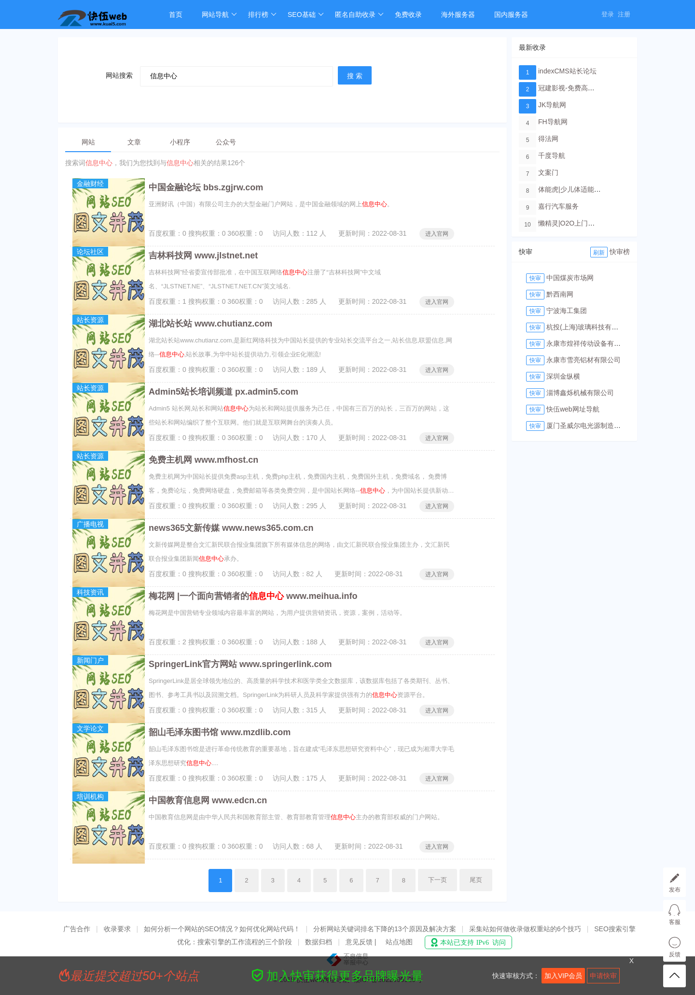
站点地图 (399, 942)
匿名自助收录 (359, 14)
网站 (88, 142)
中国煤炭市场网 (570, 278)
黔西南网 (559, 294)
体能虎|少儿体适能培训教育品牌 (586, 189)
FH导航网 (553, 122)
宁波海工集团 (566, 310)
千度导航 (551, 155)
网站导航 (219, 14)
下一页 (437, 879)
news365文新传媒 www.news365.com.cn (231, 528)
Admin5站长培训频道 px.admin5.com (223, 392)
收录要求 (117, 929)
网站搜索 (119, 75)
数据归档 (318, 942)
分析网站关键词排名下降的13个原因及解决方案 (384, 929)
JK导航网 (552, 105)
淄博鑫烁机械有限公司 (580, 393)
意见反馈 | (362, 942)
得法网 (548, 138)
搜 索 (354, 76)
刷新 (599, 252)
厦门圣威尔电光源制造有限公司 (593, 425)
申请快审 (603, 976)
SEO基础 (306, 14)
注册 (624, 14)
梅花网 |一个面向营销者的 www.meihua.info (253, 596)
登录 (607, 14)
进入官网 (436, 233)
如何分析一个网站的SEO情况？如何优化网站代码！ (222, 929)
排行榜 (262, 14)
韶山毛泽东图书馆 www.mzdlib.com (220, 732)
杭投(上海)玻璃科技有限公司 (589, 327)
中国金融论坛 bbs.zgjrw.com (206, 187)
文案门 (548, 172)
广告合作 (76, 929)
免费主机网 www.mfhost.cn (203, 460)
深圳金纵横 (563, 376)
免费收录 (408, 14)
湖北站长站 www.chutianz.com (210, 323)
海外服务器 (458, 14)
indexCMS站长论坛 (567, 71)
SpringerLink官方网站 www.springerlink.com (240, 664)
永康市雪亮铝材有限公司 (583, 360)
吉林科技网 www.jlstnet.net (203, 255)
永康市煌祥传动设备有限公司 (590, 343)
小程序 (180, 142)
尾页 (476, 879)
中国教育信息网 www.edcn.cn (208, 800)
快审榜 (620, 252)
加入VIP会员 (563, 976)
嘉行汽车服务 (558, 206)
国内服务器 (511, 14)
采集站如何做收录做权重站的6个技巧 (525, 929)
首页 (175, 14)
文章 (134, 142)
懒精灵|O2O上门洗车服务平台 (583, 223)
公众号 (226, 142)
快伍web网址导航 (572, 409)
